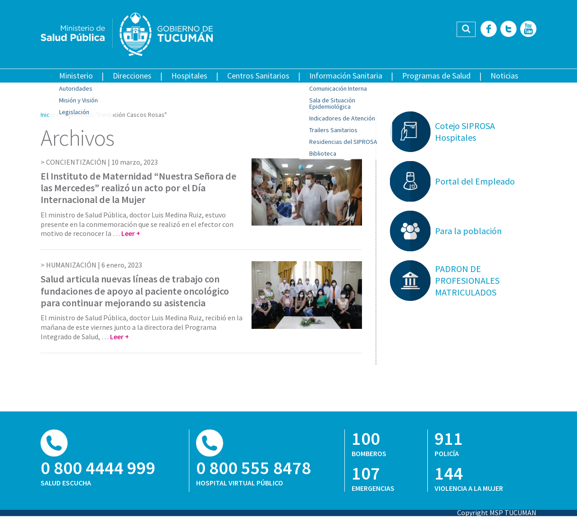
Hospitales (189, 75)
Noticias (504, 75)
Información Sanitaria (345, 75)
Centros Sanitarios (258, 75)
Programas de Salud (436, 75)
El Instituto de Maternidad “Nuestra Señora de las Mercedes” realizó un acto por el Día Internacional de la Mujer (138, 188)
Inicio (48, 115)
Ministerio (76, 75)
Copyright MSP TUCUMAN (496, 512)
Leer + (130, 233)
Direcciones (132, 75)
